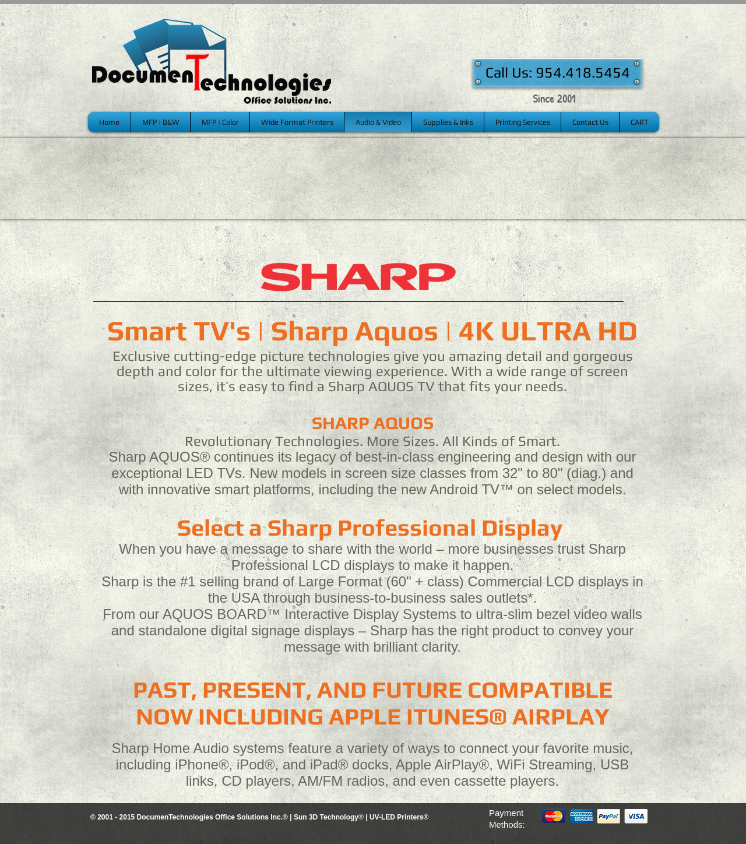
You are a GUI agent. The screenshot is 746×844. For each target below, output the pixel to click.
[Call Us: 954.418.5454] (557, 72)
